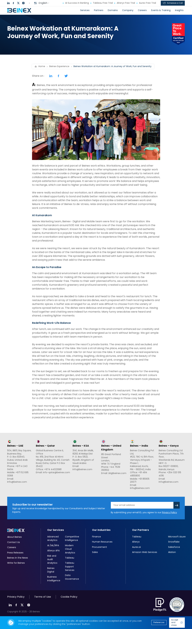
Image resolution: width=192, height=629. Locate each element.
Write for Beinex (16, 562)
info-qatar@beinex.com (56, 472)
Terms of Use (42, 597)
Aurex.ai (136, 547)
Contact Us (13, 542)
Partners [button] (98, 10)
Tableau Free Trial (101, 2)
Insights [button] (179, 10)
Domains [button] (113, 10)
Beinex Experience (59, 66)
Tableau (69, 557)
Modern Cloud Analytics (70, 549)
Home (41, 66)
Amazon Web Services (144, 552)
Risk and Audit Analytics (52, 559)
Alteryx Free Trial (124, 2)
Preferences (158, 622)
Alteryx (136, 541)
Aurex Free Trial (146, 2)
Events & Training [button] (161, 10)
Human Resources (102, 541)
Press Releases (15, 552)
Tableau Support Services (69, 566)
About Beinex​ (14, 537)
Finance (96, 536)
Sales (95, 552)
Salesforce (174, 547)
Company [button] (127, 10)
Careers (142, 10)
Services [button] (85, 10)
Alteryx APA (53, 550)
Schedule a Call (173, 3)
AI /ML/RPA (53, 545)
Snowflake (174, 541)
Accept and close (177, 622)
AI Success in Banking (76, 2)
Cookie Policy (69, 597)
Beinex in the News (17, 557)
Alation (172, 552)
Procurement (99, 547)
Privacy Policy (169, 512)
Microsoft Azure (177, 536)
